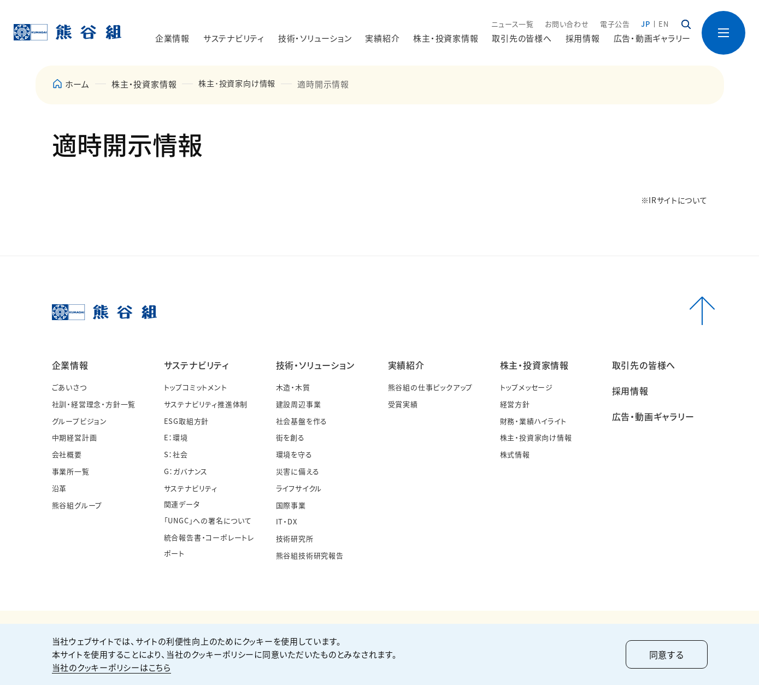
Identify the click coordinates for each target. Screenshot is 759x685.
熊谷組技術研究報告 (310, 555)
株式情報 (515, 454)
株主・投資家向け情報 (536, 437)
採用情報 (583, 38)
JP (645, 24)
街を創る (290, 437)
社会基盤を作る (302, 421)
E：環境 (176, 437)
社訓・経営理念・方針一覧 (94, 404)
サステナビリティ (196, 364)
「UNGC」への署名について (208, 520)
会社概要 (67, 454)
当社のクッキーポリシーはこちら (111, 667)
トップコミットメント (195, 387)
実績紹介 (406, 364)
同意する (666, 654)
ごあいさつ (69, 387)
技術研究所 (295, 538)
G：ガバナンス (186, 471)
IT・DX (286, 521)
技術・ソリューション (315, 364)
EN (663, 24)
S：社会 (176, 454)
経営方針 (515, 404)
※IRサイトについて (674, 199)
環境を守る (294, 454)
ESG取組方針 (186, 421)
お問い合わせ (567, 24)
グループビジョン (79, 421)
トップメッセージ (526, 387)
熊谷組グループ (77, 505)
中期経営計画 (74, 437)
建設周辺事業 (298, 404)
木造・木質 (293, 387)
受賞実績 (403, 404)
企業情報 (70, 364)
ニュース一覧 (512, 24)
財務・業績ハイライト (533, 421)
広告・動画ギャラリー (652, 38)
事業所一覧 (71, 471)
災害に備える (298, 471)
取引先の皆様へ (521, 38)
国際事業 (291, 505)
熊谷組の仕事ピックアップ (430, 387)
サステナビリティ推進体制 (206, 404)
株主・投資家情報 (534, 364)
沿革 (59, 488)
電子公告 (615, 24)
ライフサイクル (299, 488)
